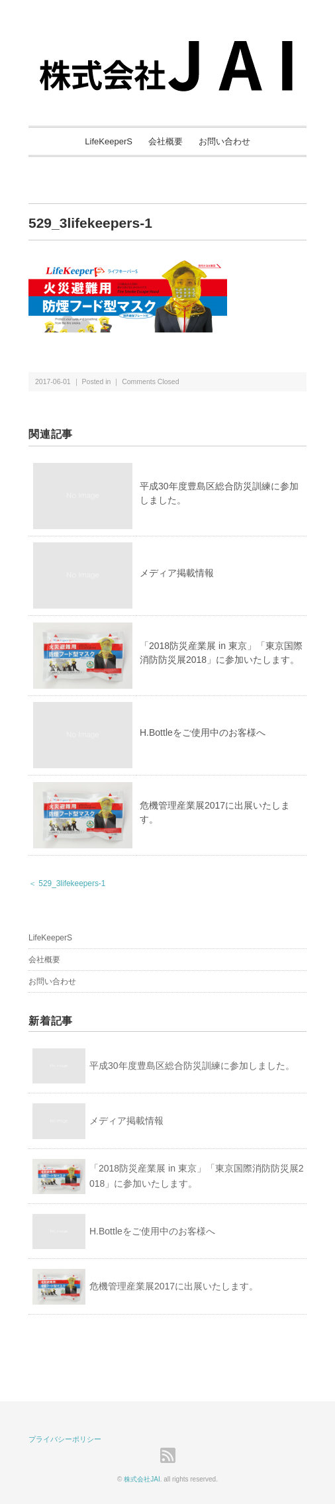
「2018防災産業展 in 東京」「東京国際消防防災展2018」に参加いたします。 (196, 1176)
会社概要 (165, 141)
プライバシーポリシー (64, 1439)
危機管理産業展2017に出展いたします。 (173, 1286)
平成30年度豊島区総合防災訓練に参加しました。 (192, 1065)
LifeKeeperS (108, 141)
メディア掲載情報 (177, 573)
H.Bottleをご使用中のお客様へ (202, 732)
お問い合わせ (224, 141)
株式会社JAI (142, 1479)
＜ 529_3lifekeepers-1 (66, 883)
